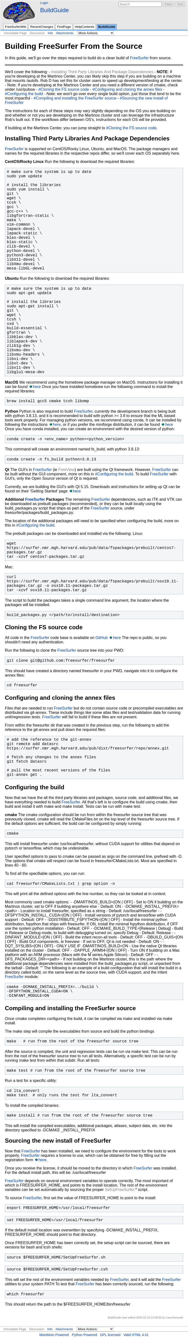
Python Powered (84, 1335)
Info (50, 33)
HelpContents (84, 27)
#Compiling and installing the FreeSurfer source (75, 98)
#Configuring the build (24, 94)
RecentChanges (41, 27)
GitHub (101, 638)
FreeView (66, 470)
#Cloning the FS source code (63, 89)
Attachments (64, 33)
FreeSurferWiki (15, 27)
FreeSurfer (139, 58)
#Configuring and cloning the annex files (127, 89)
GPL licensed (110, 1335)
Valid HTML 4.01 (136, 1335)
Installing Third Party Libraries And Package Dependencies (102, 72)
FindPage (64, 27)
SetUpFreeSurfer (119, 1190)
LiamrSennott (174, 1317)
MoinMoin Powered (54, 1335)
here (37, 387)
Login (44, 3)
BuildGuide (54, 10)
